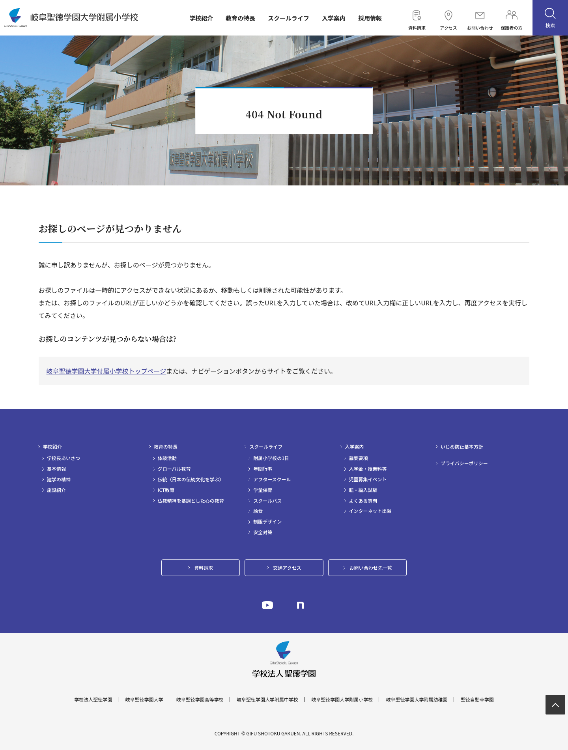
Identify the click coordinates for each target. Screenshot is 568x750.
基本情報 (56, 469)
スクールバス (267, 501)
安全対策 (262, 532)
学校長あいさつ (63, 458)
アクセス (448, 18)
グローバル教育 (174, 469)
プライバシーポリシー (464, 463)
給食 (258, 511)
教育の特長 (240, 18)
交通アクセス (287, 567)
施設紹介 (56, 490)
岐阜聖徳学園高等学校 (200, 699)
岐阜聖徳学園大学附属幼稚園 (417, 699)
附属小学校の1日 (271, 458)
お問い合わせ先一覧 (370, 567)
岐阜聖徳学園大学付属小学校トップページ (106, 371)
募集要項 (358, 458)
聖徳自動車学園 (477, 699)
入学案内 (334, 18)
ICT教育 (166, 490)
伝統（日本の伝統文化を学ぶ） (191, 479)
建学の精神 (59, 479)
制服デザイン (267, 521)
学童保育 (262, 490)
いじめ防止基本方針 (462, 446)
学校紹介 (201, 18)
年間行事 (262, 469)
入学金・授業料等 (368, 469)
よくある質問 (363, 501)
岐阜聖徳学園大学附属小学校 (342, 699)
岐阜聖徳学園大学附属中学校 (267, 699)
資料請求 (417, 18)
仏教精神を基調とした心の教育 (191, 501)
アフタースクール (272, 479)
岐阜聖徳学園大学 (144, 699)
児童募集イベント (368, 479)
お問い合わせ (480, 18)
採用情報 (370, 18)
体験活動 (167, 458)
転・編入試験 (363, 490)
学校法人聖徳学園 (93, 699)
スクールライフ (288, 18)
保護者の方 (512, 18)
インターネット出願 (370, 511)
